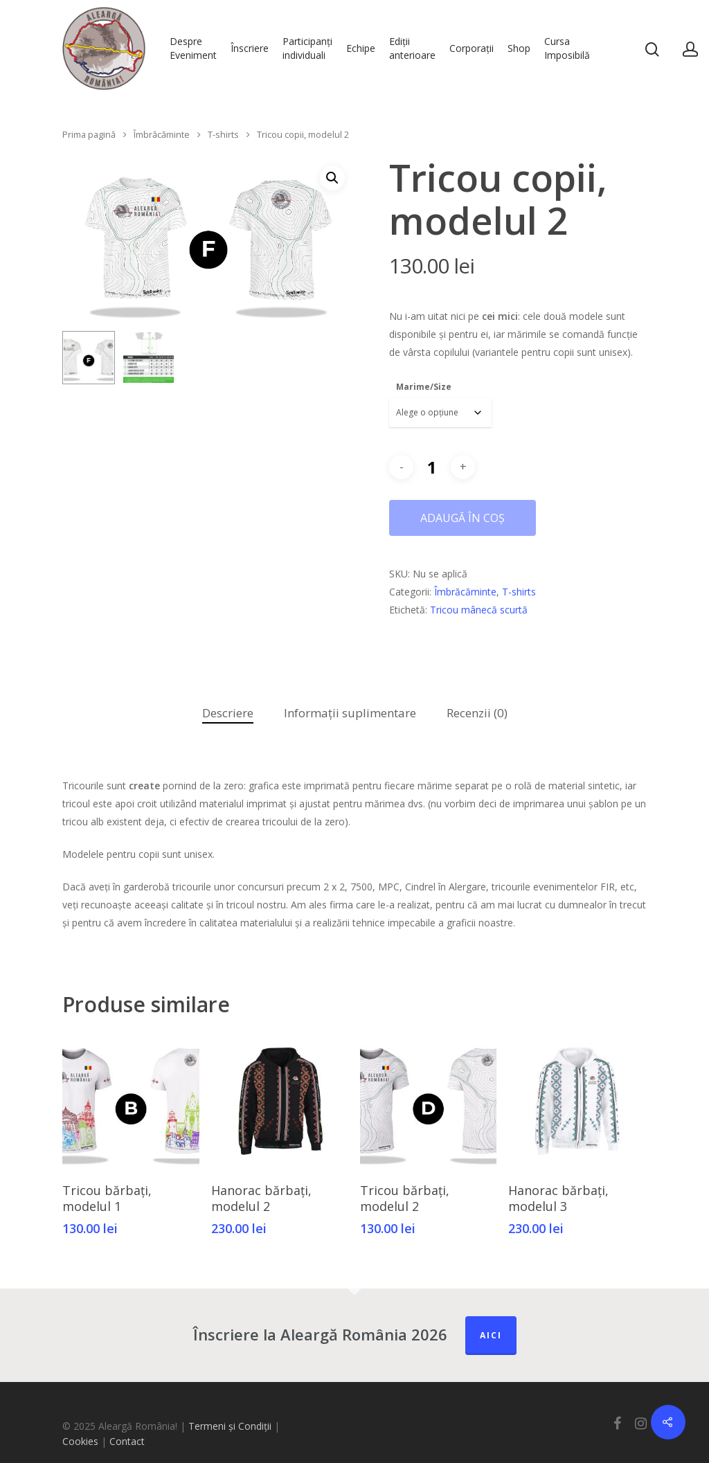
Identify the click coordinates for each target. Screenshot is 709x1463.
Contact (127, 1441)
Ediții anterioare (412, 48)
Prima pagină (89, 134)
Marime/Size (423, 387)
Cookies (80, 1441)
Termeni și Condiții (229, 1426)
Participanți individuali (307, 48)
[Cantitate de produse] (432, 467)
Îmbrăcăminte (162, 134)
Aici (491, 1335)
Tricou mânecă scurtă (479, 609)
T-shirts (223, 134)
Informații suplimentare (350, 713)
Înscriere (250, 48)
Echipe (360, 48)
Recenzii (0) (477, 713)
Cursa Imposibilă (567, 48)
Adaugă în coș (462, 518)
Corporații (471, 48)
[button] (332, 177)
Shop (519, 48)
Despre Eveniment (193, 48)
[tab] (227, 713)
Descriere (227, 713)
